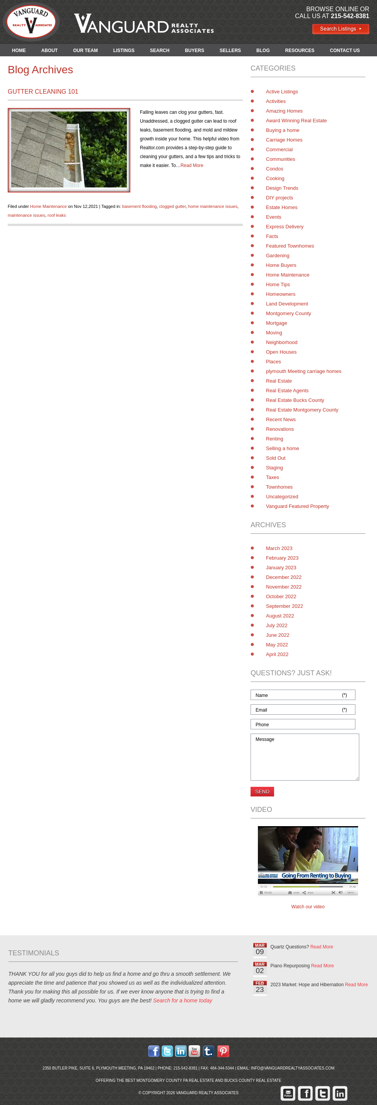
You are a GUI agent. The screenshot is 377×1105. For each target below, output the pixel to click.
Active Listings (282, 91)
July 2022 (277, 625)
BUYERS (194, 50)
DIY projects (279, 198)
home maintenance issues (212, 206)
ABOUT (49, 50)
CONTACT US (345, 50)
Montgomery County (288, 313)
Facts (272, 236)
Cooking (275, 178)
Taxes (272, 477)
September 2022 (284, 606)
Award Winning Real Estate (296, 120)
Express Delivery (285, 226)
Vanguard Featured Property (297, 506)
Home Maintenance (48, 206)
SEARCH (160, 50)
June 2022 (277, 635)
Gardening (277, 255)
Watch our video (308, 906)
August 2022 (280, 616)
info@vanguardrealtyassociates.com (293, 1068)
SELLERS (230, 50)
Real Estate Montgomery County (302, 410)
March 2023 (279, 548)
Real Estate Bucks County (295, 400)
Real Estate (279, 381)
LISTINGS (124, 50)
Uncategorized (282, 496)
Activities (276, 101)
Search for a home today (182, 1000)
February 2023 (282, 558)
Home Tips (278, 284)
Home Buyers (281, 265)
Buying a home (283, 130)
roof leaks (56, 215)
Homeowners (281, 294)
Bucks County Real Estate (252, 1080)
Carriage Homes (284, 140)
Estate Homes (282, 207)
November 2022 (284, 587)
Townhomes (279, 487)
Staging (274, 468)
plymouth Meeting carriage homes (304, 371)
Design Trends (282, 188)
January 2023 (281, 567)
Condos (274, 169)
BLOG (263, 50)
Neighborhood (282, 342)
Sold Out (276, 458)
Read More (191, 165)
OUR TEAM (85, 50)
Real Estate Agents (287, 390)
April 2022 (277, 654)
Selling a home (282, 448)
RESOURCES (300, 50)
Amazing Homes (284, 111)
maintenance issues (26, 215)
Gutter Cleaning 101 (43, 91)
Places (273, 361)
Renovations (280, 429)
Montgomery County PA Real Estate (175, 1080)
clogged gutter (172, 206)
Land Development (287, 304)
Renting (274, 439)
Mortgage (276, 323)
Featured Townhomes (290, 246)
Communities (280, 159)
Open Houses (281, 352)
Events (273, 217)
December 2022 (284, 577)
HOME (19, 50)
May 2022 (277, 645)
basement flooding (139, 206)
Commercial (279, 149)
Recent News (281, 419)
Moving (274, 333)
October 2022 (281, 596)
